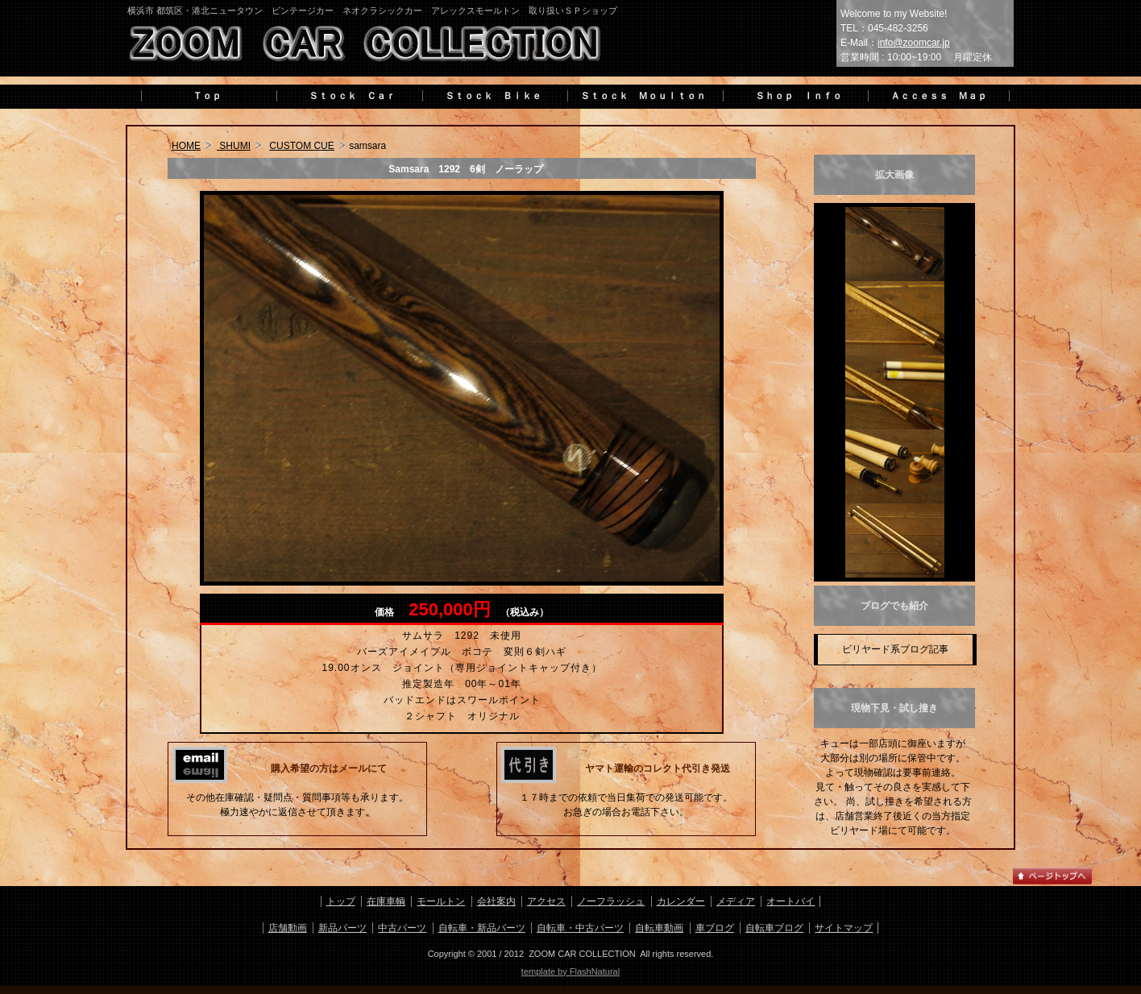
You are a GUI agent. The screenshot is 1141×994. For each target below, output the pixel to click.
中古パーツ (402, 928)
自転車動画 (659, 928)
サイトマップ (844, 928)
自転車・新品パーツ (481, 928)
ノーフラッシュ (611, 901)
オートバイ (790, 901)
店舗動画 (287, 928)
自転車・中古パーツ (580, 928)
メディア (735, 901)
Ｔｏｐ (207, 95)
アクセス (546, 901)
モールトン (441, 901)
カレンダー (681, 901)
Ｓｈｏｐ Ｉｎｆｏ (794, 95)
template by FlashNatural (570, 971)
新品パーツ (342, 928)
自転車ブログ (774, 928)
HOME (186, 145)
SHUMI (234, 145)
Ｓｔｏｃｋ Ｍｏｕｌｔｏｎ (643, 95)
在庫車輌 (386, 901)
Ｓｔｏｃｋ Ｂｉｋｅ (493, 95)
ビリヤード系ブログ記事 (895, 649)
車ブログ (714, 928)
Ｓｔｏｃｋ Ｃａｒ (347, 95)
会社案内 (496, 901)
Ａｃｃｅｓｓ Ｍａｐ (939, 95)
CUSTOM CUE (301, 145)
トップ (340, 901)
